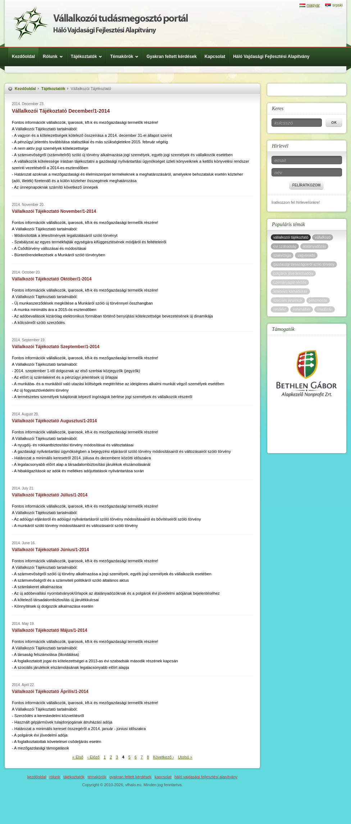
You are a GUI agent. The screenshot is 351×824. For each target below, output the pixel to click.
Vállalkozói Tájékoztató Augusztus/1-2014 (54, 420)
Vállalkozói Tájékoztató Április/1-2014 (50, 691)
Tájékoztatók (88, 56)
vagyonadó (306, 255)
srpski (337, 5)
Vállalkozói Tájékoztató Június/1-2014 (50, 549)
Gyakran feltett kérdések (171, 56)
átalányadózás (314, 246)
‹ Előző (93, 757)
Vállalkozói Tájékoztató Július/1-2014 (49, 494)
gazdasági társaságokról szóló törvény (303, 264)
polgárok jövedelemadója (293, 273)
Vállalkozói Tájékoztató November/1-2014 (54, 211)
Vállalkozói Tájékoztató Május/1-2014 (49, 630)
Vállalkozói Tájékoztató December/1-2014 (61, 111)
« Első (77, 757)
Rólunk (55, 56)
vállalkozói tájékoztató (290, 237)
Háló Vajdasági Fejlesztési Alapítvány (271, 56)
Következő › (163, 757)
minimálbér (301, 309)
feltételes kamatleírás (290, 291)
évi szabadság (284, 246)
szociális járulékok (287, 300)
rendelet (279, 309)
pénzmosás (318, 300)
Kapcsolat (215, 56)
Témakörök (126, 56)
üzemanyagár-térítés (289, 282)
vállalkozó (323, 237)
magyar (313, 5)
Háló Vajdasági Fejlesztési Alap (100, 23)
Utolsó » (185, 757)
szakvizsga (282, 255)
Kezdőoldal (23, 56)
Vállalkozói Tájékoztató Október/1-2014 (51, 279)
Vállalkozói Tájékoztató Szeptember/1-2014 (55, 346)
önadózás (324, 309)
